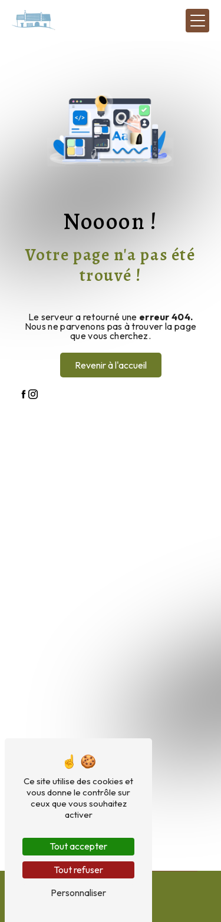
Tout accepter (78, 846)
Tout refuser (78, 869)
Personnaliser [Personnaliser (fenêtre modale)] (78, 892)
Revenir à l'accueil (111, 365)
